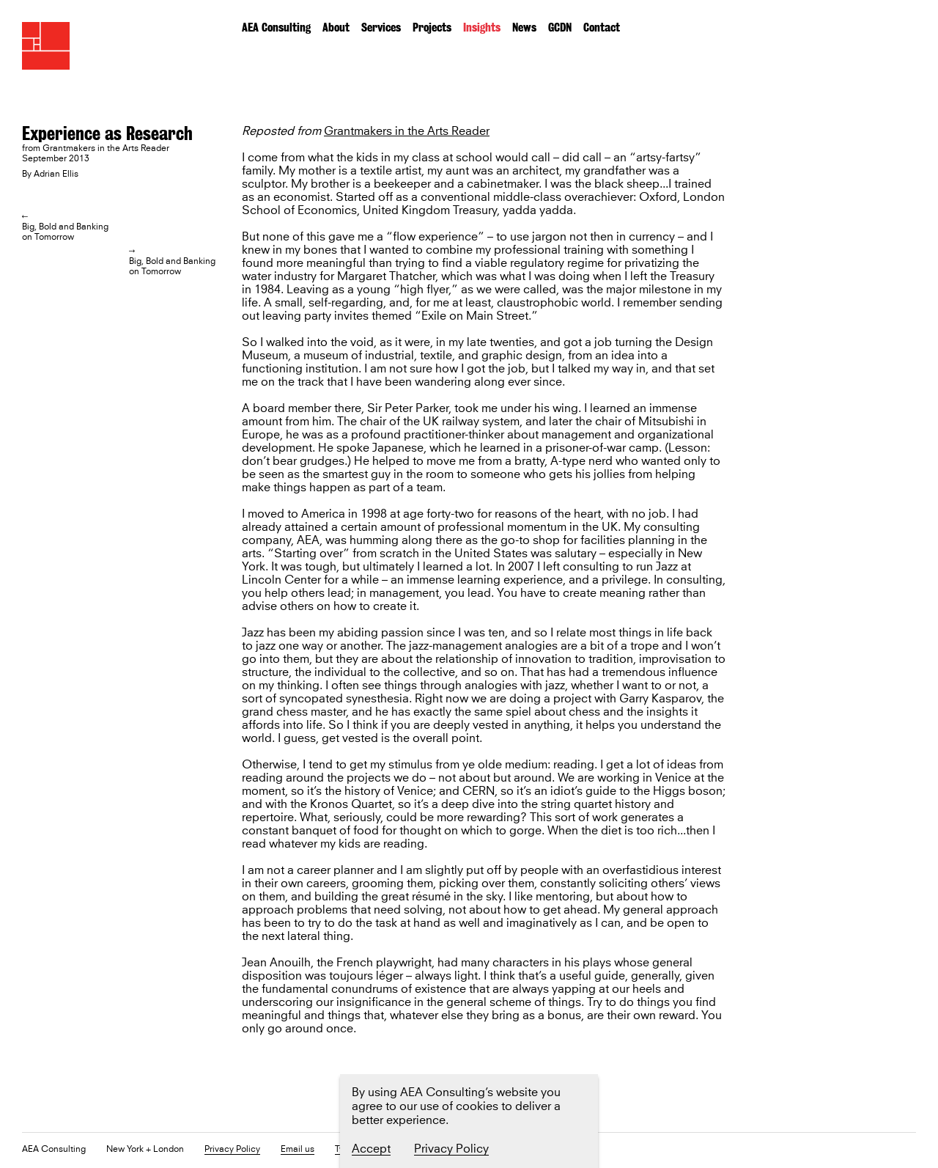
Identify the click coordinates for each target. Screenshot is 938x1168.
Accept (371, 1149)
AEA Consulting (276, 27)
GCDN (560, 27)
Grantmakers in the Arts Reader (407, 131)
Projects (432, 27)
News (524, 27)
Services (381, 27)
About (336, 27)
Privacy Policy (232, 1150)
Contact (601, 27)
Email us (297, 1150)
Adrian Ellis (56, 174)
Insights (482, 27)
